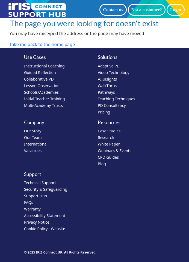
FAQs (28, 202)
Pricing (104, 112)
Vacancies (33, 150)
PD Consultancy (112, 105)
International (36, 144)
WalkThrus (107, 85)
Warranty (32, 209)
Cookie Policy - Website (44, 228)
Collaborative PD (39, 79)
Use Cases (35, 57)
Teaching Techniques (116, 98)
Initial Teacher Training (44, 98)
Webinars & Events (114, 150)
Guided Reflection (40, 72)
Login (175, 9)
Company (34, 122)
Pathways (106, 92)
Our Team (33, 137)
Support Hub (35, 195)
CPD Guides (108, 157)
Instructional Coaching (44, 66)
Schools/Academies (41, 92)
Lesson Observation (42, 85)
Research (106, 137)
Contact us (113, 9)
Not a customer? (146, 9)
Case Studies (109, 130)
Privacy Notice (36, 222)
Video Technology (113, 72)
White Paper (109, 144)
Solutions (107, 57)
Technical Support (40, 182)
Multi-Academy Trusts (43, 105)
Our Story (32, 130)
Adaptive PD (109, 66)
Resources (109, 122)
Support (32, 174)
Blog (102, 163)
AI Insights (107, 79)
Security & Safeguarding (45, 189)
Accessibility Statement (44, 215)
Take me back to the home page (42, 44)
